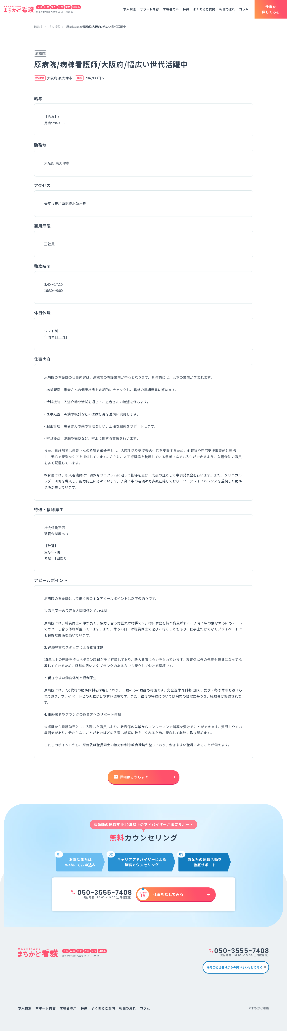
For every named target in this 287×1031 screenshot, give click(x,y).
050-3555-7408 (104, 892)
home (38, 27)
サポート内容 (149, 9)
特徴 (186, 9)
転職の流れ (227, 9)
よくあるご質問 (204, 9)
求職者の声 (171, 9)
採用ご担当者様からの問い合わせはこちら (235, 967)
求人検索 (129, 9)
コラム (244, 9)
